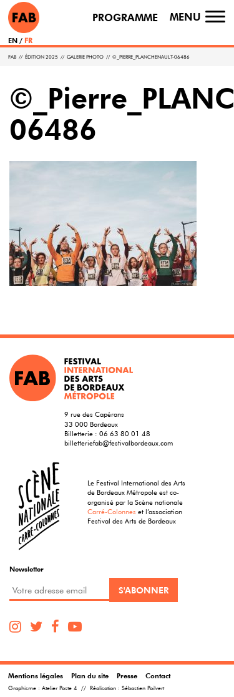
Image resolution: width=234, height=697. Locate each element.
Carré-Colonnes (111, 511)
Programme (125, 17)
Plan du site (90, 675)
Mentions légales (35, 675)
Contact (157, 675)
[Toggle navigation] (215, 17)
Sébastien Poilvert (143, 688)
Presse (127, 675)
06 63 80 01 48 (124, 433)
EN (12, 40)
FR (28, 40)
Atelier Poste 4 (59, 688)
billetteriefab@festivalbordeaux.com (118, 442)
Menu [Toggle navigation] (185, 17)
